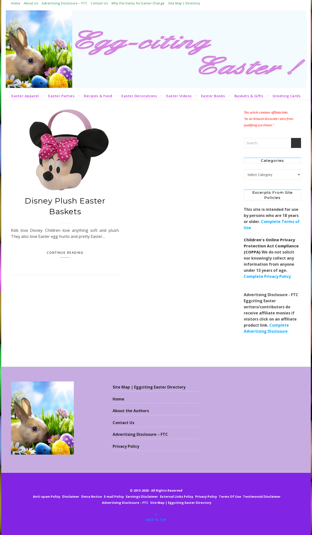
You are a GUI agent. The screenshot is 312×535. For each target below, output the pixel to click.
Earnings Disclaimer (142, 496)
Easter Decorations (139, 95)
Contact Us (99, 3)
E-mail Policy (114, 496)
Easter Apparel (25, 95)
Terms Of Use (230, 496)
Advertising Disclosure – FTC (64, 3)
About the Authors (131, 410)
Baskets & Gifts (248, 95)
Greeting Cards (287, 95)
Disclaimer (70, 496)
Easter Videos (179, 95)
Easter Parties (61, 95)
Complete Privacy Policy (267, 276)
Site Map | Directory (184, 3)
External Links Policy (176, 496)
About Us (31, 3)
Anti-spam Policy (46, 496)
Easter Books (213, 95)
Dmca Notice (91, 496)
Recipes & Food (98, 95)
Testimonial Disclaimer (262, 496)
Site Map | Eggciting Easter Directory (149, 387)
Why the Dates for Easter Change (138, 3)
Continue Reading (65, 252)
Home (15, 3)
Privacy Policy (126, 446)
